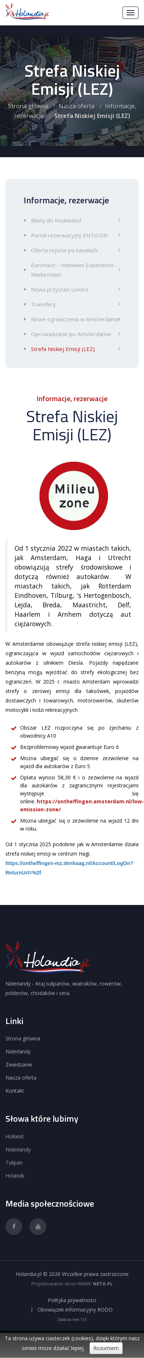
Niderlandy (18, 1051)
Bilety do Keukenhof (56, 220)
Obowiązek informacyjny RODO (75, 1309)
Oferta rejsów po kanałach (64, 250)
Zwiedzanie (18, 1064)
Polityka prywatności (72, 1300)
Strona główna (28, 106)
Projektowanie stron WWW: (61, 1283)
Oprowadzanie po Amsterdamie (71, 334)
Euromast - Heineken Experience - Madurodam (74, 269)
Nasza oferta (76, 106)
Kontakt (14, 1090)
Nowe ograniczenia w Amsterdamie (75, 319)
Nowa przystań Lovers (60, 289)
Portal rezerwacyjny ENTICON (69, 235)
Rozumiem (106, 1348)
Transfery (43, 304)
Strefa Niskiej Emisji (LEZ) (63, 348)
